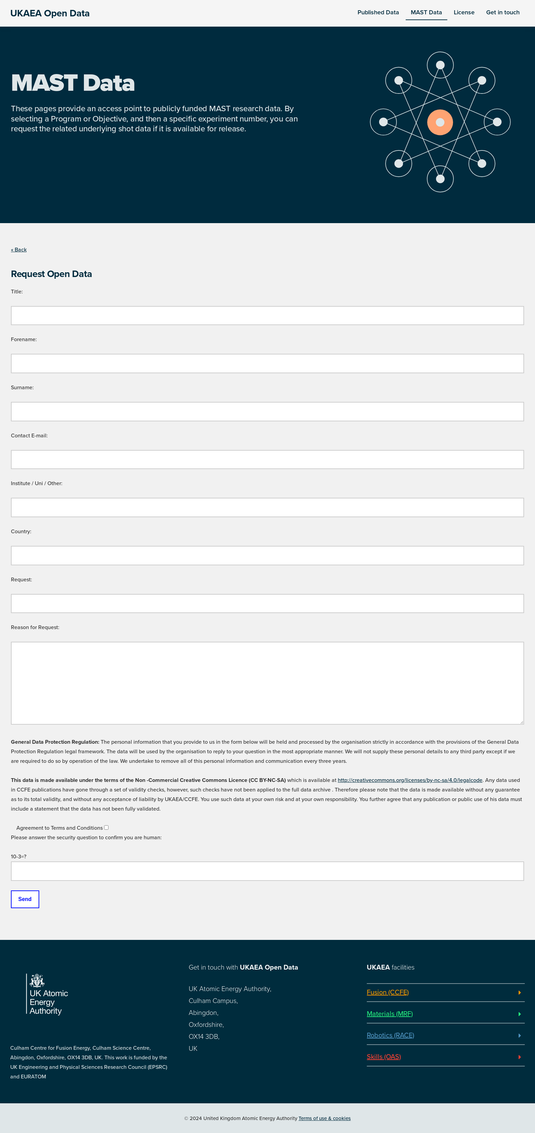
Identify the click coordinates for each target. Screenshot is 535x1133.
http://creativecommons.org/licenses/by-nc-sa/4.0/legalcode (410, 780)
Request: (21, 579)
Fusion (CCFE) (388, 992)
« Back (19, 249)
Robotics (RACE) (390, 1035)
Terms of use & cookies (325, 1118)
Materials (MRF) (390, 1014)
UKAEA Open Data (50, 13)
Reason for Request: (35, 627)
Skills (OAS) (384, 1057)
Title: (17, 291)
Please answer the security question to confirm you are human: (86, 837)
